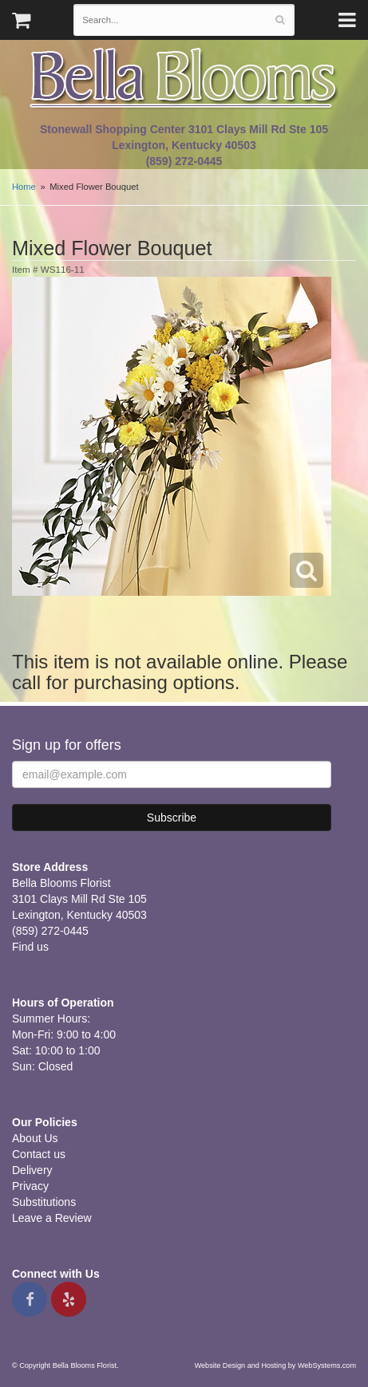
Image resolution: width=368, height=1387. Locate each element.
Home (24, 186)
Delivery (32, 1170)
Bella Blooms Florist (184, 78)
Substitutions (44, 1202)
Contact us (38, 1154)
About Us (35, 1138)
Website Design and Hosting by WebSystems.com (275, 1365)
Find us (30, 946)
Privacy (30, 1186)
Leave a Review (52, 1218)
